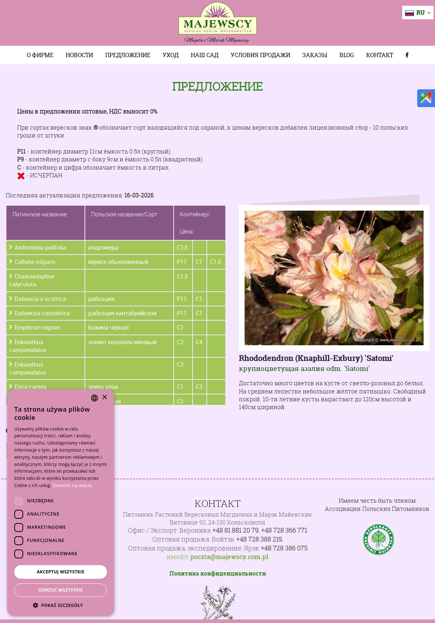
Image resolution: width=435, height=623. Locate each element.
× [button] (104, 397)
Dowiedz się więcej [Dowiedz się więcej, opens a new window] (72, 485)
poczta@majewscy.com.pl (229, 557)
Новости (79, 55)
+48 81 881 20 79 (235, 530)
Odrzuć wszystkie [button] (61, 590)
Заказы (314, 55)
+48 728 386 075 (284, 548)
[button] (60, 605)
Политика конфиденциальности (217, 573)
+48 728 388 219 (259, 539)
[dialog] (60, 502)
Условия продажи (260, 55)
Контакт (379, 55)
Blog (346, 55)
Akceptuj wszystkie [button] (60, 572)
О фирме (40, 55)
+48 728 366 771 (284, 530)
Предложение (127, 55)
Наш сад (205, 55)
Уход (171, 55)
